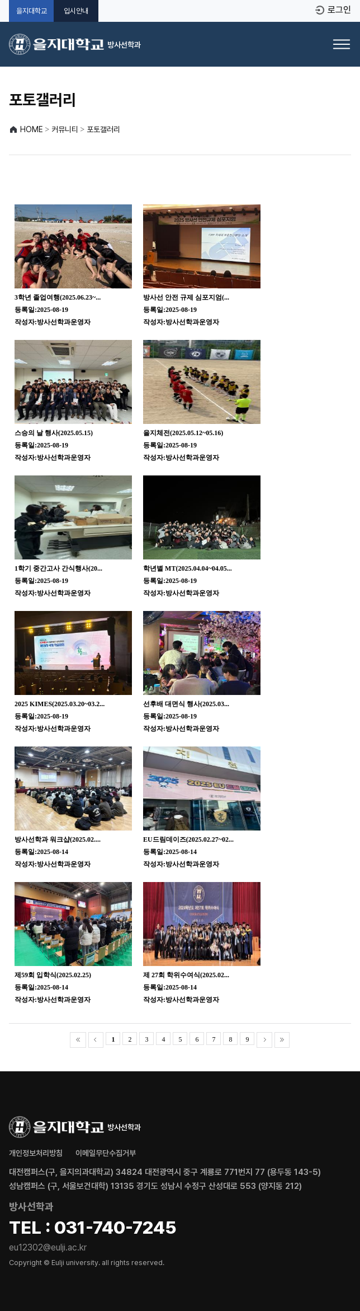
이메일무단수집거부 (105, 1153)
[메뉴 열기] (341, 44)
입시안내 (76, 11)
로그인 (339, 10)
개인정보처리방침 (36, 1153)
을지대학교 (31, 11)
